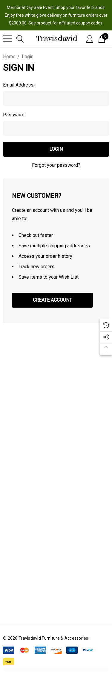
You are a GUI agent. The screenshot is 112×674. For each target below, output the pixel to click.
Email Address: (18, 85)
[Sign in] (89, 38)
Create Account (52, 300)
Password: (14, 115)
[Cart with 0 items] (101, 38)
